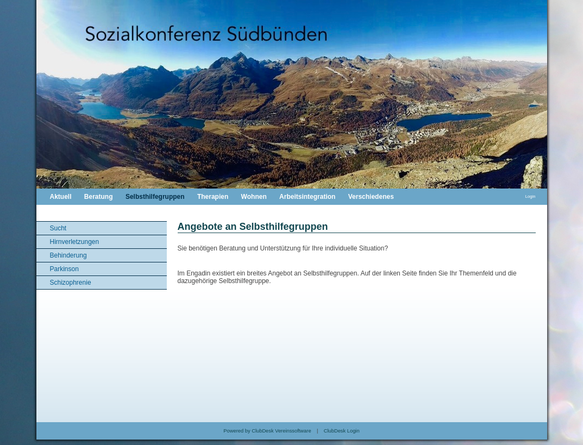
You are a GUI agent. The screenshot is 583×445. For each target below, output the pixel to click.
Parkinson (64, 269)
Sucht (58, 228)
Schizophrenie (70, 282)
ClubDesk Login (342, 431)
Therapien (212, 196)
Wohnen (254, 196)
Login (530, 196)
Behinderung (68, 255)
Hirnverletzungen (74, 242)
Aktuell (61, 196)
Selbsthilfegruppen (155, 196)
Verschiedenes (371, 196)
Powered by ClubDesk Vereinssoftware (267, 431)
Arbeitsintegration (307, 196)
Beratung (98, 196)
